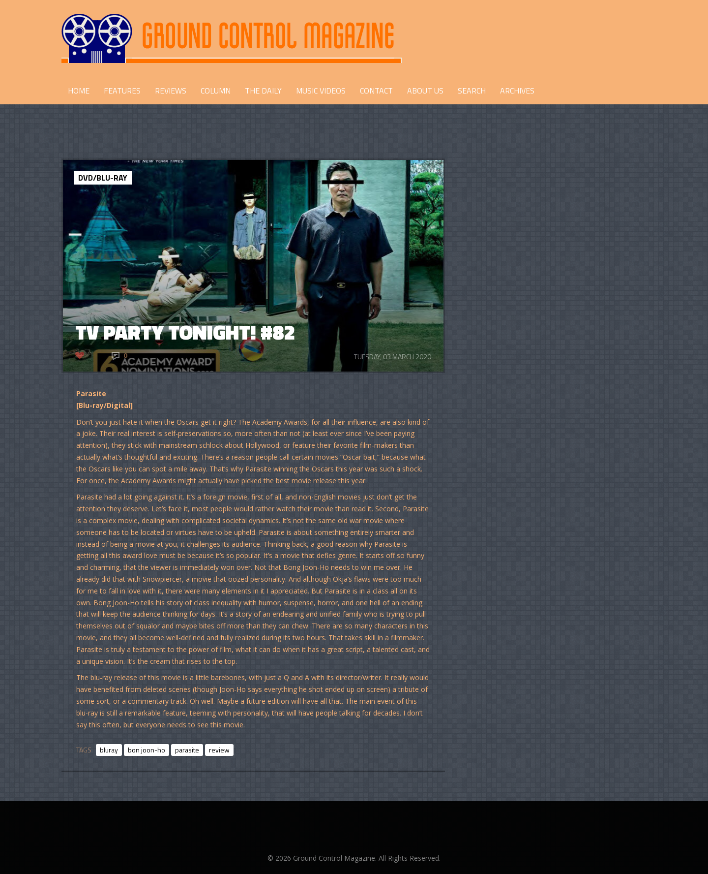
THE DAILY (263, 90)
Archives (517, 90)
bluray (109, 750)
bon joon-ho (146, 750)
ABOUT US (425, 90)
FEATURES (122, 90)
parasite (187, 750)
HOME (78, 90)
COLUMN (216, 90)
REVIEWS (170, 90)
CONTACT (376, 90)
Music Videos (321, 90)
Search (472, 90)
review (219, 750)
